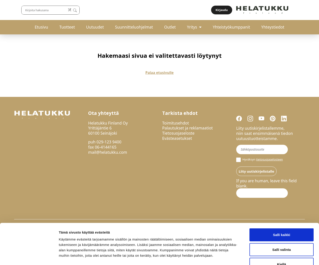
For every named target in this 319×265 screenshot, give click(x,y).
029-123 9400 (108, 142)
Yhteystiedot (272, 27)
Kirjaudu (294, 10)
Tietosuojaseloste (178, 133)
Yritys (192, 27)
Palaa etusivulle (159, 72)
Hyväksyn (259, 160)
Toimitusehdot (175, 123)
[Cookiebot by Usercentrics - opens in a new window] (29, 256)
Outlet (170, 27)
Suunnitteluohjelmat (134, 27)
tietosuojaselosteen (269, 159)
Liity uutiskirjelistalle (256, 171)
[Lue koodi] (207, 10)
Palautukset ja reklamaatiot (187, 128)
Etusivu (41, 27)
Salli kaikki (281, 206)
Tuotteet (67, 27)
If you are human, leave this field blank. (266, 183)
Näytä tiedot (240, 256)
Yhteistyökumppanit (231, 27)
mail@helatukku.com (107, 152)
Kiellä (281, 235)
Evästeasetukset (177, 138)
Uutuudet (95, 27)
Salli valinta (281, 221)
